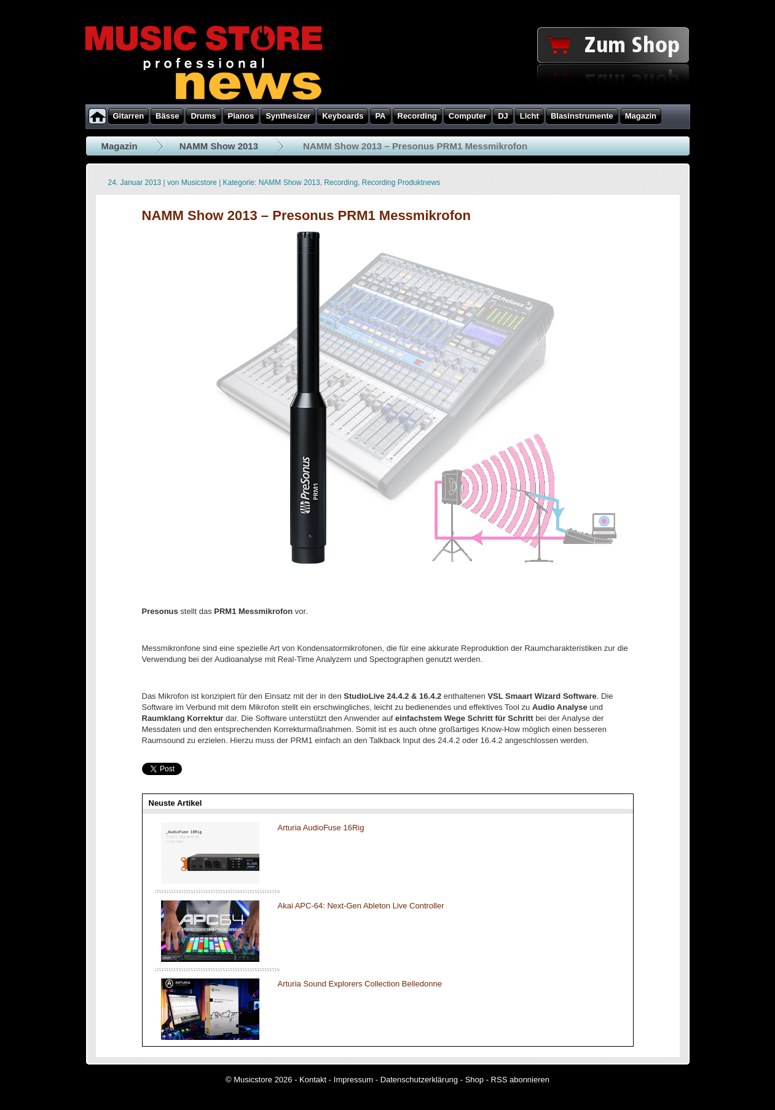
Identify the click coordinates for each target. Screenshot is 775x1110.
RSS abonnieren (520, 1079)
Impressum (353, 1079)
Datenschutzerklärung (419, 1079)
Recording (341, 182)
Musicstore (199, 182)
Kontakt (312, 1079)
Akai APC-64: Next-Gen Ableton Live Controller (361, 905)
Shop (474, 1079)
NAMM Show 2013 (218, 146)
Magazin (119, 146)
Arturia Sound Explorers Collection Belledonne (360, 983)
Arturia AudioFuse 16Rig (321, 827)
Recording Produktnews (401, 182)
